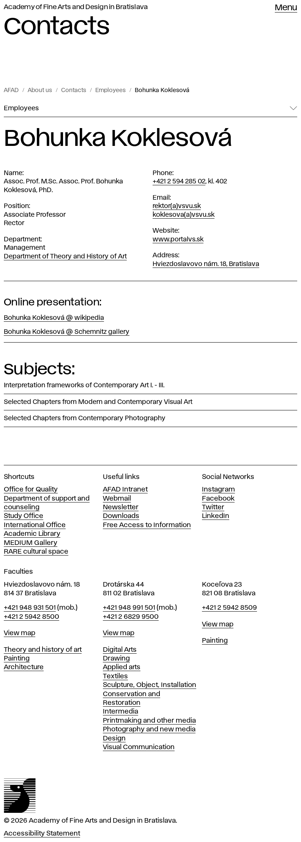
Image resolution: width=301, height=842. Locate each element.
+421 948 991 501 (129, 608)
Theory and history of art (43, 650)
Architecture (24, 667)
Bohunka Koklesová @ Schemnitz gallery (66, 332)
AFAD (11, 90)
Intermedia (120, 712)
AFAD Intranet (125, 490)
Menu (286, 8)
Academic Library (32, 534)
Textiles (115, 676)
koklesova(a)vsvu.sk (183, 215)
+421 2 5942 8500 (31, 617)
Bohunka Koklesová (162, 90)
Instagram (218, 490)
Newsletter (121, 507)
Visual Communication (139, 747)
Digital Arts (120, 650)
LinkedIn (215, 516)
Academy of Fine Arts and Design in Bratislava (76, 7)
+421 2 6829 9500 (131, 617)
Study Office (23, 516)
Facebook (218, 499)
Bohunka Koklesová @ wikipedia (54, 318)
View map (19, 633)
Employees (110, 90)
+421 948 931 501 (30, 608)
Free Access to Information (147, 525)
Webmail (117, 499)
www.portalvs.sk (178, 239)
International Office (35, 525)
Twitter (213, 507)
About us (40, 90)
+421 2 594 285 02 (179, 181)
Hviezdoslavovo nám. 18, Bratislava (206, 264)
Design (114, 739)
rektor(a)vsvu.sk (177, 206)
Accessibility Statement (42, 834)
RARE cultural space (36, 552)
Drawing (116, 659)
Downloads (121, 516)
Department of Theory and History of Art (65, 257)
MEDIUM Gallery (30, 543)
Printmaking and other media (149, 721)
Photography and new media (149, 729)
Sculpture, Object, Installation (149, 685)
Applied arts (121, 667)
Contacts (73, 90)
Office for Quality (31, 490)
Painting (17, 659)
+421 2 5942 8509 (229, 608)
